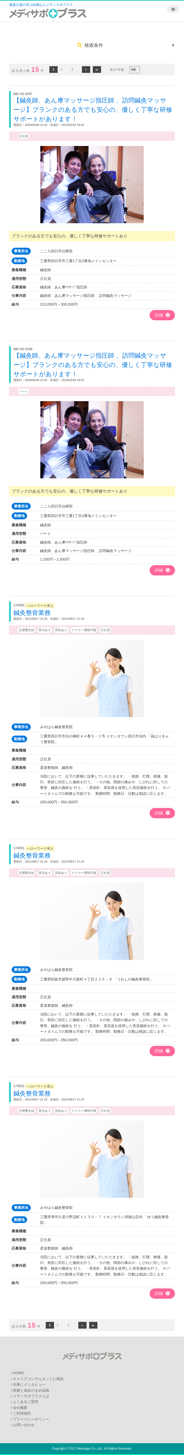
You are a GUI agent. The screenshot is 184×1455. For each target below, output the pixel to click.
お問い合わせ (24, 1425)
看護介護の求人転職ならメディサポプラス (41, 5)
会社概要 (20, 1408)
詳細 (162, 315)
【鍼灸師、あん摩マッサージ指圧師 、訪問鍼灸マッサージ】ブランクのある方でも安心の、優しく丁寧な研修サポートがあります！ (92, 109)
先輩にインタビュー (29, 1384)
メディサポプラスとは (31, 1396)
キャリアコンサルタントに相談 (38, 1379)
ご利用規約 (22, 1413)
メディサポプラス (92, 1356)
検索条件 (90, 45)
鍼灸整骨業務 (32, 612)
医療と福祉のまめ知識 (31, 1390)
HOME (18, 1373)
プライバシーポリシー (31, 1419)
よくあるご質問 (25, 1402)
